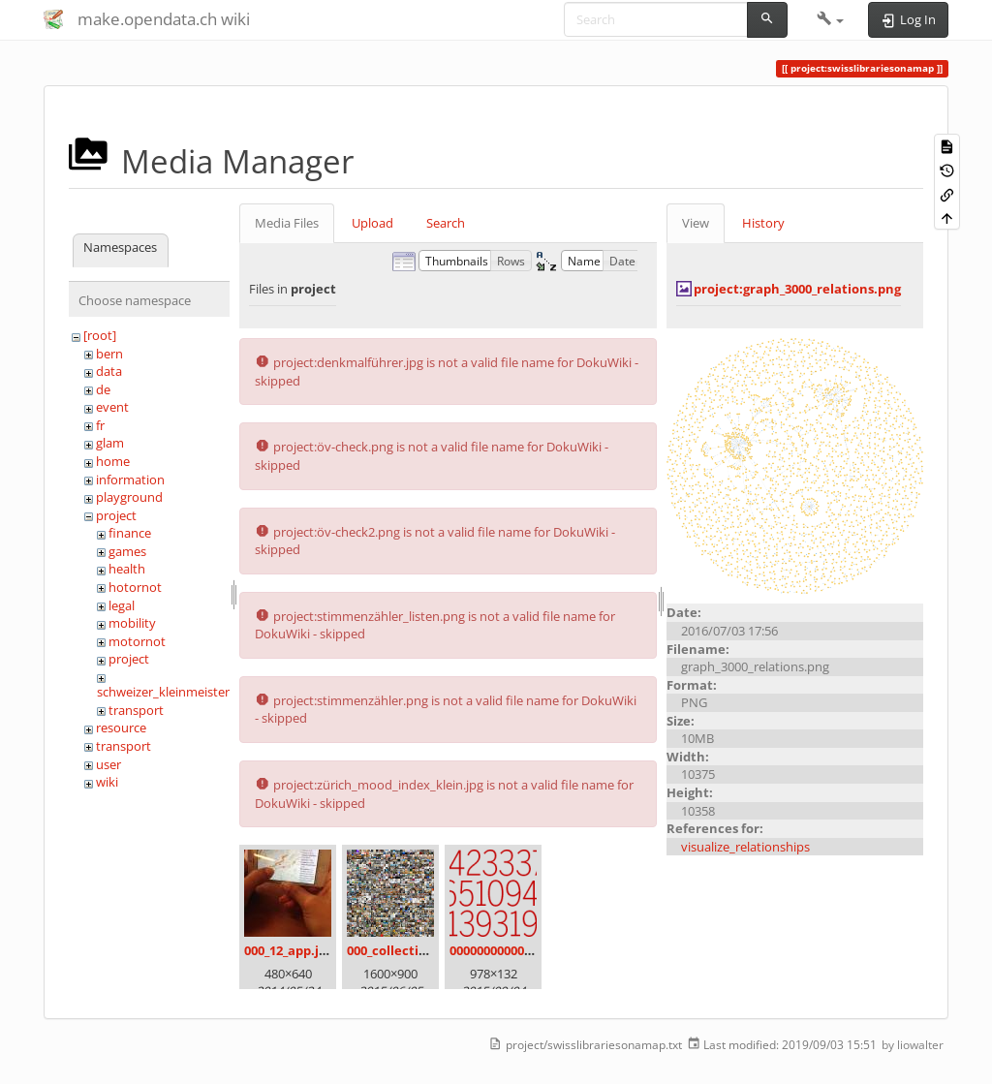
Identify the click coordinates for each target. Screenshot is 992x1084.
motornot (137, 641)
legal (121, 605)
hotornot (135, 587)
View (695, 223)
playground (129, 497)
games (127, 551)
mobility (132, 623)
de (103, 389)
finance (129, 533)
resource (121, 727)
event (112, 407)
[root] (99, 335)
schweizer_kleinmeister (163, 691)
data (109, 371)
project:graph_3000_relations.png (797, 288)
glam (110, 442)
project (116, 515)
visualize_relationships (745, 846)
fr (100, 425)
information (130, 479)
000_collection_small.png (424, 950)
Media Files (287, 223)
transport (136, 710)
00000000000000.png (511, 950)
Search (445, 223)
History (763, 223)
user (108, 764)
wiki (107, 781)
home (113, 461)
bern (109, 353)
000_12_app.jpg (288, 950)
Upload (372, 223)
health (126, 568)
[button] (830, 19)
